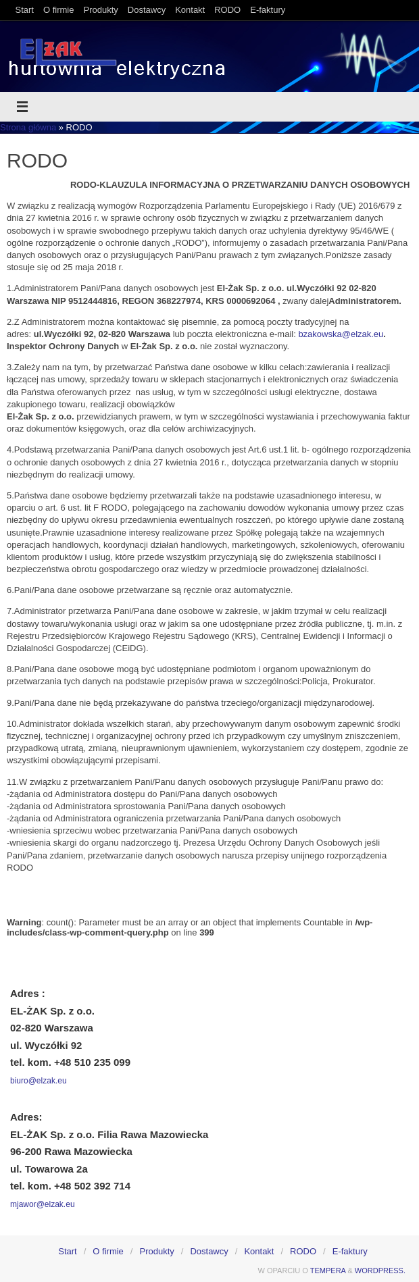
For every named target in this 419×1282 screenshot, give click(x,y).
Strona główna (28, 127)
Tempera (328, 1270)
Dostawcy (147, 10)
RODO (227, 10)
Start (25, 10)
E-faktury (267, 10)
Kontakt (190, 10)
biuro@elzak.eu (38, 1080)
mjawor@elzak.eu (42, 1204)
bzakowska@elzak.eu (340, 334)
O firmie (58, 10)
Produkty (100, 10)
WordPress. (380, 1270)
